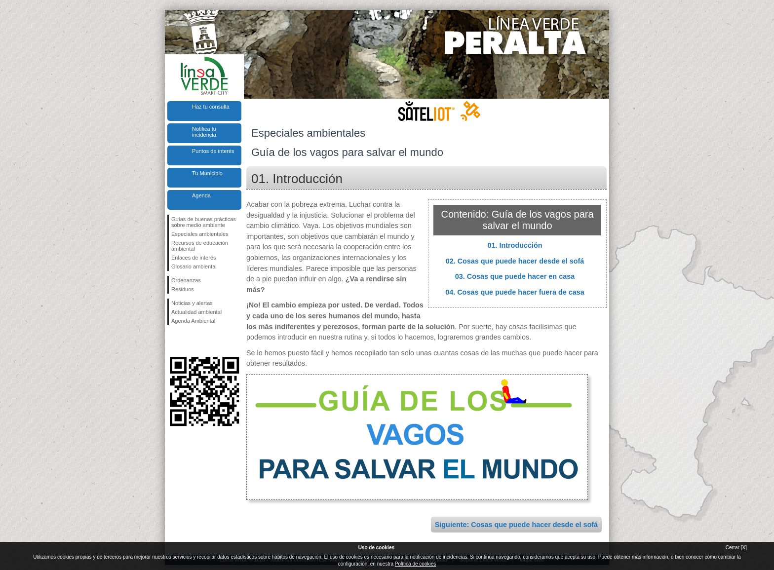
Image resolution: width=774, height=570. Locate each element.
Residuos (182, 289)
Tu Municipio (207, 173)
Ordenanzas (186, 280)
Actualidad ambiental (196, 312)
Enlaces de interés (193, 258)
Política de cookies (415, 564)
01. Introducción (514, 245)
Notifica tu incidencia (204, 132)
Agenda (201, 195)
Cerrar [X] (736, 547)
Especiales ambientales (200, 234)
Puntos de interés (213, 151)
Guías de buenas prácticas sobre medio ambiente (203, 222)
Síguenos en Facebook (173, 341)
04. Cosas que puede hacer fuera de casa (514, 292)
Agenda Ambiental (193, 321)
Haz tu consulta (211, 107)
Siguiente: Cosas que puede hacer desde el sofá (516, 525)
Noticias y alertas (192, 303)
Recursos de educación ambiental (199, 246)
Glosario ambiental (194, 266)
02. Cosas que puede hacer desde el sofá (515, 261)
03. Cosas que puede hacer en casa (515, 276)
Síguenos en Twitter (189, 341)
